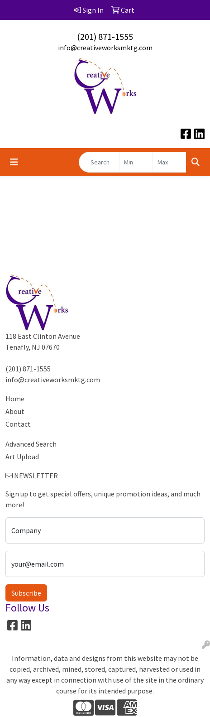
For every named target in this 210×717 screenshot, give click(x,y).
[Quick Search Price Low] (136, 162)
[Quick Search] (99, 162)
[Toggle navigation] (14, 162)
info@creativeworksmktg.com (105, 47)
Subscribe (26, 592)
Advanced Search (31, 443)
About (14, 411)
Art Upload (22, 456)
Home (14, 398)
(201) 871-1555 (105, 36)
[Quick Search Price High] (169, 162)
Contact (18, 423)
